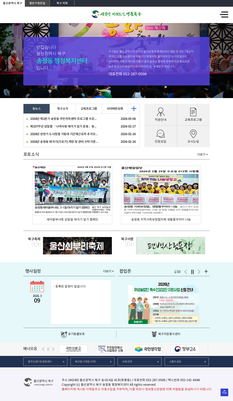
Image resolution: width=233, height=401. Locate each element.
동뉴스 (36, 108)
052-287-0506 (135, 74)
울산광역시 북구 (12, 3)
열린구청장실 (37, 3)
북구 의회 (62, 3)
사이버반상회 (115, 108)
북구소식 (62, 108)
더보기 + (202, 154)
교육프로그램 (89, 108)
